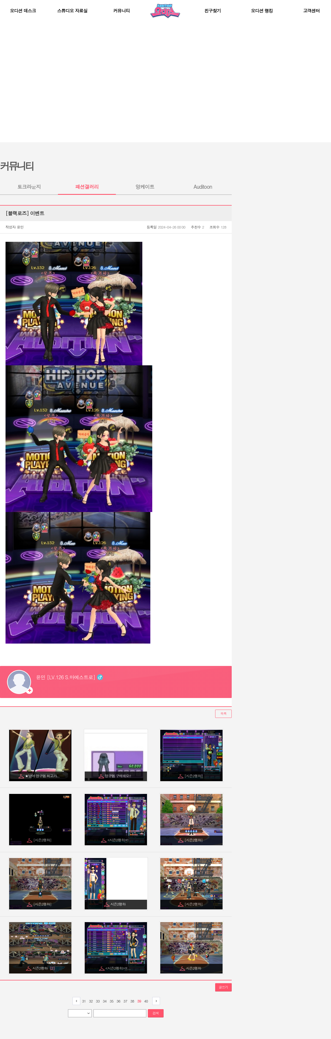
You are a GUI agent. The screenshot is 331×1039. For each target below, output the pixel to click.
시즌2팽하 (118, 904)
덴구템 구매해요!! (118, 775)
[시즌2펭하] (194, 775)
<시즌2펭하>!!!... (118, 968)
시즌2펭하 (43, 968)
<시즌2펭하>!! (118, 840)
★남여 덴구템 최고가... (43, 775)
